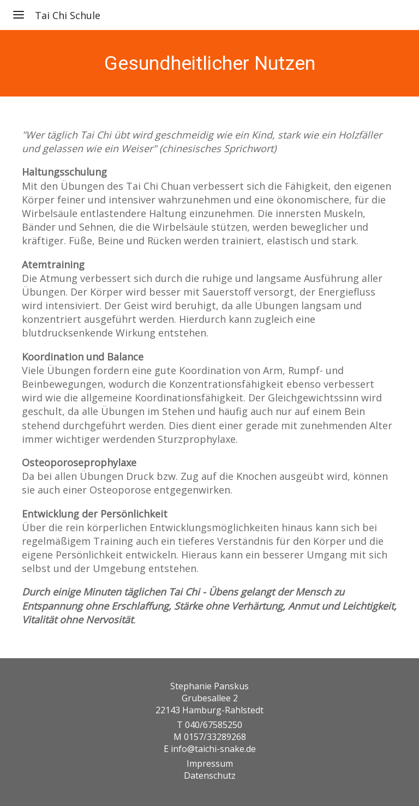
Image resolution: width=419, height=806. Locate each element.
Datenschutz (210, 775)
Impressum (210, 763)
